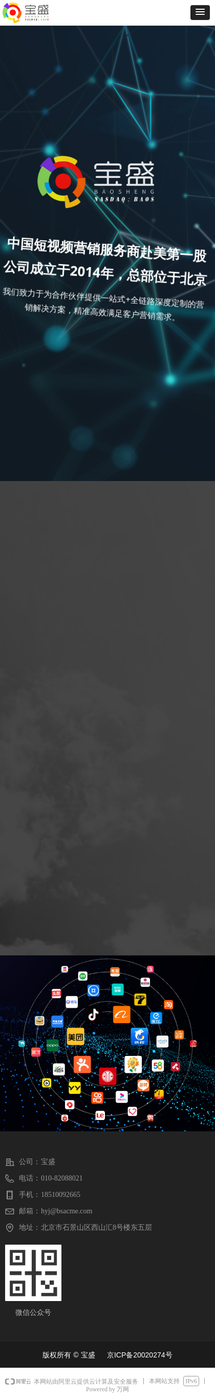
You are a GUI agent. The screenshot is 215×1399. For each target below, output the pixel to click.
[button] (200, 12)
